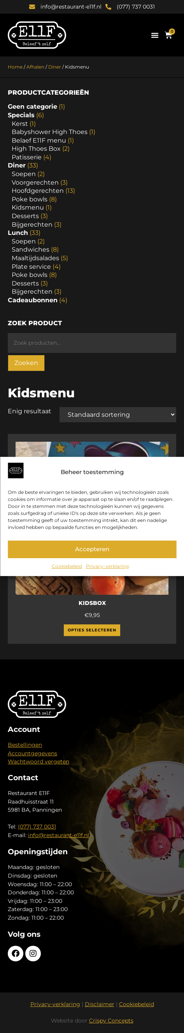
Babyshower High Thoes (50, 132)
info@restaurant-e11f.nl (58, 835)
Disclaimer (99, 1004)
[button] (155, 35)
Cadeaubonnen (33, 300)
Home (15, 67)
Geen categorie (32, 106)
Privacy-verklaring (107, 566)
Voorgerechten (35, 182)
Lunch (18, 232)
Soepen (24, 174)
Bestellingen (25, 744)
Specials (21, 115)
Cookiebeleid (67, 566)
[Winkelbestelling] (118, 414)
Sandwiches (30, 249)
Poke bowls (29, 199)
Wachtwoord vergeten (38, 761)
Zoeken (26, 363)
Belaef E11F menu (39, 140)
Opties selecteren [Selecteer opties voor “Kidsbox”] (92, 630)
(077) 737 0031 (37, 826)
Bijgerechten (32, 224)
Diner (54, 67)
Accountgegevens (32, 753)
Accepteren (92, 549)
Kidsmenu (28, 207)
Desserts (25, 216)
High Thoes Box (36, 148)
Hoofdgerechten (38, 190)
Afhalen (35, 67)
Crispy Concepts (111, 1020)
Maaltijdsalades (35, 258)
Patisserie (27, 157)
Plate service (31, 266)
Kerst (20, 123)
